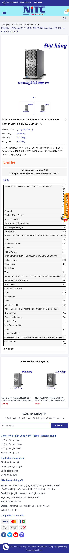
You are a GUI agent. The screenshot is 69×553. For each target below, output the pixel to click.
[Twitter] (9, 534)
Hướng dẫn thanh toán (11, 444)
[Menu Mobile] (3, 12)
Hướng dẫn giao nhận (11, 448)
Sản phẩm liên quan (34, 361)
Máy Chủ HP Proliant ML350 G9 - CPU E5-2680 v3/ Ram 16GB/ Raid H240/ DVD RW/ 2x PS (50, 399)
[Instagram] (21, 534)
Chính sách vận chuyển (12, 466)
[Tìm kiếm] (64, 19)
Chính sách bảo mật (10, 462)
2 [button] (35, 97)
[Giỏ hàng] (66, 12)
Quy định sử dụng (9, 475)
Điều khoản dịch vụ (10, 452)
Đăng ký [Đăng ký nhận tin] (59, 425)
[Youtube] (15, 534)
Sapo (40, 550)
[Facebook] (3, 534)
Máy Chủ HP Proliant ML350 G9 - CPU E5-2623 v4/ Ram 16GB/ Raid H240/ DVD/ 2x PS (17, 399)
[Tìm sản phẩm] (30, 19)
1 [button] (33, 97)
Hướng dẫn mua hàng (11, 440)
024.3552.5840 (19, 497)
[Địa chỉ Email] (26, 425)
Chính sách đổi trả (9, 471)
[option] (34, 67)
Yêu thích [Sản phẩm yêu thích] (38, 3)
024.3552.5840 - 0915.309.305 (16, 2)
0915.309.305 (34, 497)
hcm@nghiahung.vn (36, 493)
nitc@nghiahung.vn (16, 493)
